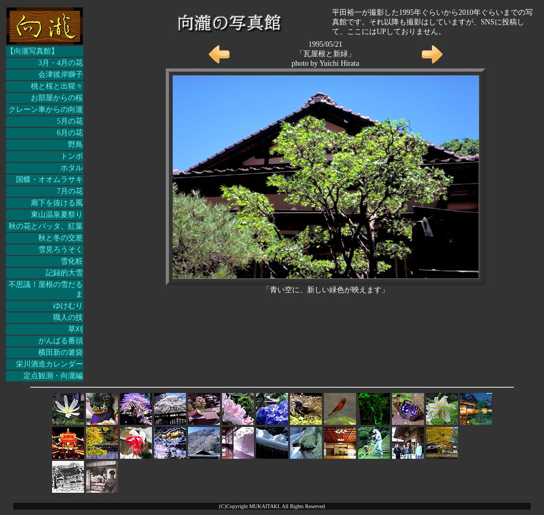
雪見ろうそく (60, 250)
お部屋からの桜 (57, 98)
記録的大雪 (64, 273)
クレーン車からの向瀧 (45, 110)
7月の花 (70, 191)
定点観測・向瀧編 (53, 376)
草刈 (75, 329)
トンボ (72, 156)
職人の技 (68, 317)
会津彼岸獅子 (60, 74)
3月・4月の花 (60, 63)
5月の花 (70, 121)
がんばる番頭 (60, 341)
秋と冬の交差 (60, 238)
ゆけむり (68, 306)
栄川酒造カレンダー (49, 364)
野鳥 (75, 145)
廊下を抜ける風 (57, 203)
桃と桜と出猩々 (57, 86)
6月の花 (70, 133)
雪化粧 (72, 261)
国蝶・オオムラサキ (49, 180)
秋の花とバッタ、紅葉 (45, 226)
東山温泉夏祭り (57, 215)
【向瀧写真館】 (32, 51)
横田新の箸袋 (60, 352)
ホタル (72, 168)
